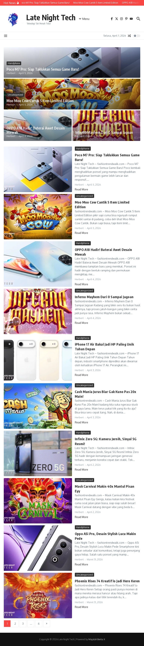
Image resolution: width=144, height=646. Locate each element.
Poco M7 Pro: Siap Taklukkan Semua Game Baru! (43, 69)
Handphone (14, 63)
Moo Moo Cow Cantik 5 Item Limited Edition (40, 100)
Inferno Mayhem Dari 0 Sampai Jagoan (104, 132)
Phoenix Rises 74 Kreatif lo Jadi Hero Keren (107, 581)
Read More (81, 189)
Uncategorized (15, 94)
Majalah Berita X (96, 639)
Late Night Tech (51, 17)
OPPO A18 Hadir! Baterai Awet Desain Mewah (36, 130)
